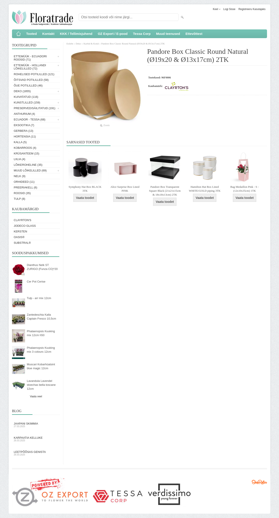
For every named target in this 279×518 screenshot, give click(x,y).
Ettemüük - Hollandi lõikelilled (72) (30, 67)
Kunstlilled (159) (27, 102)
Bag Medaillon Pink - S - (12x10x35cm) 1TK (244, 188)
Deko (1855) (22, 91)
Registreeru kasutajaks (251, 9)
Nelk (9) (19, 176)
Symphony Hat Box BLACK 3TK (85, 188)
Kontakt (48, 34)
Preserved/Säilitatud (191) (34, 108)
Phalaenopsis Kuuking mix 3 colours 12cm (41, 349)
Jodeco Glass (25, 225)
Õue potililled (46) (28, 85)
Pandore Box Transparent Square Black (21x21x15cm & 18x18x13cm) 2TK (164, 190)
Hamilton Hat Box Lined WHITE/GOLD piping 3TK (204, 188)
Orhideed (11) (24, 181)
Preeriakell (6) (25, 187)
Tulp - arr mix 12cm (39, 298)
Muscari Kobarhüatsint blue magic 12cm (41, 366)
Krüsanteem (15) (26, 153)
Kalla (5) (20, 142)
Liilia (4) (19, 159)
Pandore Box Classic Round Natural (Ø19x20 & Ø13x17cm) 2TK (133, 43)
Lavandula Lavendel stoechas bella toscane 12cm (41, 384)
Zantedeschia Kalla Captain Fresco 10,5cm (41, 316)
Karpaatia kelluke (36, 439)
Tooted (31, 34)
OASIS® (19, 237)
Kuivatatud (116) (26, 96)
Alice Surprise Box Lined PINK (124, 188)
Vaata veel (36, 396)
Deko (78, 43)
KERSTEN (20, 231)
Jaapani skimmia (36, 425)
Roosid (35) (22, 193)
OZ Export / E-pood (113, 34)
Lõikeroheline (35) (28, 164)
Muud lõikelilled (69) (30, 170)
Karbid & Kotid (91, 43)
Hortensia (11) (25, 136)
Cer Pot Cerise (36, 281)
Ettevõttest (193, 34)
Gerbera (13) (23, 130)
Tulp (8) (19, 198)
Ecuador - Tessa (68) (29, 119)
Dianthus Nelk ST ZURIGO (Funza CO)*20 (42, 267)
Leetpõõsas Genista (36, 453)
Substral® (22, 242)
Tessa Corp (142, 34)
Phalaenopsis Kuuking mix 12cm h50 (41, 333)
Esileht (70, 43)
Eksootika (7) (24, 125)
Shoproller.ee (259, 482)
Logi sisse (229, 9)
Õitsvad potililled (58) (31, 79)
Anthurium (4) (24, 113)
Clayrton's (22, 220)
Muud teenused (168, 34)
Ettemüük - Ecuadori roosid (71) (30, 58)
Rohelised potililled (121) (34, 74)
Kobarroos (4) (25, 147)
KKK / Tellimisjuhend (76, 34)
